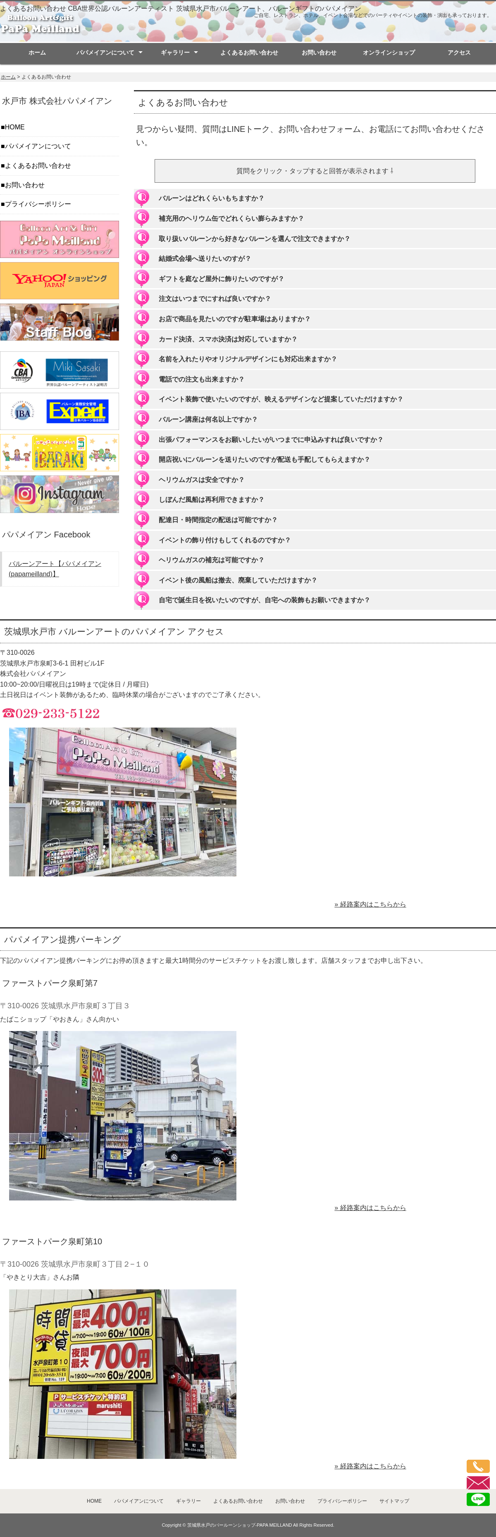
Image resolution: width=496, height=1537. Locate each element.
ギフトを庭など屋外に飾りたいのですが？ (221, 278)
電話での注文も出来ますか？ (202, 379)
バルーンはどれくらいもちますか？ (212, 198)
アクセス (459, 52)
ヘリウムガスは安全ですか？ (202, 479)
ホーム (37, 52)
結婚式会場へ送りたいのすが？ (205, 258)
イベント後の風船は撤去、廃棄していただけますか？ (238, 580)
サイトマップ (394, 1501)
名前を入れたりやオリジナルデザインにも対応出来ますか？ (248, 359)
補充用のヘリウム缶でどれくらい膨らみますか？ (231, 218)
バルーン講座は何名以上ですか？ (208, 419)
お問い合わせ (319, 52)
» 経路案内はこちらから (370, 904)
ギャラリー (175, 52)
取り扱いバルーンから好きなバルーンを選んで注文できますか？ (255, 238)
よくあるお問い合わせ (249, 52)
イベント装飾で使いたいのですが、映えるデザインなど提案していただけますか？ (281, 399)
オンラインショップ (389, 52)
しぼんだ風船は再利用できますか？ (212, 499)
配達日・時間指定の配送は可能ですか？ (218, 519)
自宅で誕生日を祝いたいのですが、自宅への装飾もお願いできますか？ (264, 600)
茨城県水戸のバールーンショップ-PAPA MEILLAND (239, 1525)
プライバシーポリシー (38, 204)
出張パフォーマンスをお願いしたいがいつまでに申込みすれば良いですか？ (271, 439)
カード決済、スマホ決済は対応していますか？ (228, 339)
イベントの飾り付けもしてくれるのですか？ (225, 540)
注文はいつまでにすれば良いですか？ (215, 298)
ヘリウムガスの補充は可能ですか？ (212, 559)
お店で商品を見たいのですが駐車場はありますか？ (235, 318)
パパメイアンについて (105, 52)
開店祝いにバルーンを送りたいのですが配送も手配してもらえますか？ (264, 459)
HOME (15, 127)
